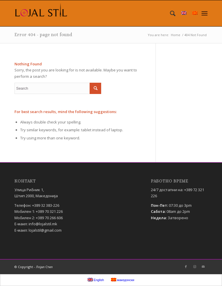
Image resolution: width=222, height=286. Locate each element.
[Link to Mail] (203, 266)
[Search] (169, 13)
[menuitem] (169, 13)
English (96, 280)
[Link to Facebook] (186, 266)
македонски (122, 280)
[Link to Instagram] (194, 266)
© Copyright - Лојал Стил (33, 267)
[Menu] (204, 13)
